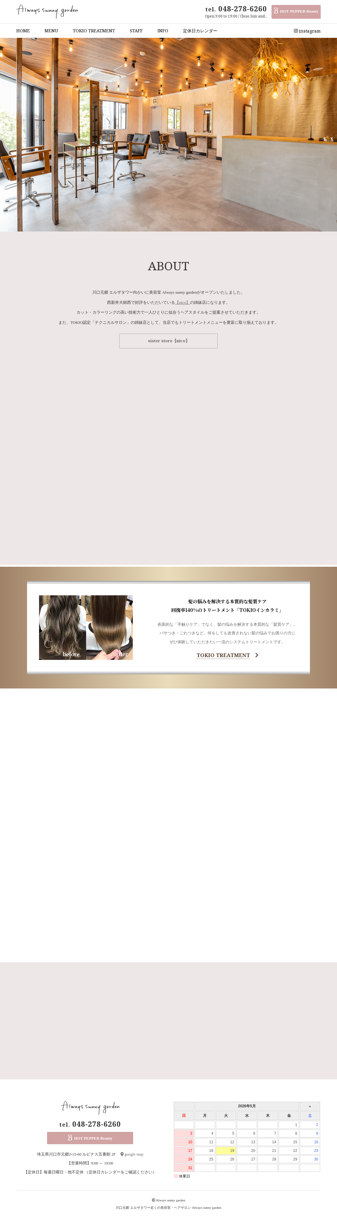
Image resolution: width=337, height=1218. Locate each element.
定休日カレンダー (200, 31)
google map (132, 1154)
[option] (168, 135)
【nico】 (182, 302)
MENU (51, 31)
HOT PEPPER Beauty (296, 11)
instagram (307, 31)
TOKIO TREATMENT (94, 31)
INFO (162, 31)
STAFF (136, 31)
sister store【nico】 (168, 340)
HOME (23, 31)
